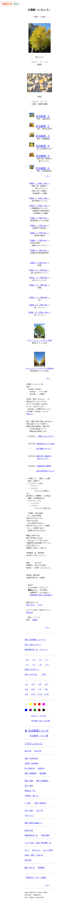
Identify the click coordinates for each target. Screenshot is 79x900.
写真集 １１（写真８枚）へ (39, 276)
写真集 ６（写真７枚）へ (39, 231)
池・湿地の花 (30, 767)
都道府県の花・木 (31, 834)
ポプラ (40, 603)
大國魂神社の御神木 (44, 464)
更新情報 (41, 866)
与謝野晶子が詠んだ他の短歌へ (41, 593)
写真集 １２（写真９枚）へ (39, 283)
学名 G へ (30, 412)
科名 (43, 672)
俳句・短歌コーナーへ (33, 643)
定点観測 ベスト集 (39, 734)
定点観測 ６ (43, 166)
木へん (27, 849)
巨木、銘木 (29, 785)
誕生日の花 (29, 829)
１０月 (33, 692)
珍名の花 (28, 859)
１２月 (46, 692)
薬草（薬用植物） (42, 780)
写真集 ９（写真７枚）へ (39, 261)
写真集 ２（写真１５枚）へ (39, 197)
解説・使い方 (30, 866)
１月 (26, 682)
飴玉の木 (29, 610)
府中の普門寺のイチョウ (45, 469)
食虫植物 (43, 772)
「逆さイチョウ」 (42, 457)
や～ (46, 662)
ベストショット (34, 742)
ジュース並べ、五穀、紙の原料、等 (38, 842)
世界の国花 (45, 834)
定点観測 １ (43, 115)
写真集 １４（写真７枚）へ (39, 303)
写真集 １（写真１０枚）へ (39, 182)
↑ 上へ (47, 625)
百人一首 (39, 809)
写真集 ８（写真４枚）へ (39, 249)
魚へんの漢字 (48, 849)
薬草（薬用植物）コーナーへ (35, 638)
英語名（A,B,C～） (32, 667)
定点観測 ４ (43, 144)
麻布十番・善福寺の (44, 454)
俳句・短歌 (29, 809)
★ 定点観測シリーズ (37, 729)
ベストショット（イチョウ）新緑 (39, 339)
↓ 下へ (47, 174)
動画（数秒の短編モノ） (34, 822)
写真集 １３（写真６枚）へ (39, 296)
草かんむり (36, 849)
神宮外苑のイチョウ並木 (46, 442)
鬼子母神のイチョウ (43, 447)
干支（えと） (30, 814)
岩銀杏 (34, 618)
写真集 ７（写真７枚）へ (39, 239)
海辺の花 (41, 767)
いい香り (28, 802)
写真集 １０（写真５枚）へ (39, 269)
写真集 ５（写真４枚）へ (39, 224)
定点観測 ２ (43, 125)
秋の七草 (38, 750)
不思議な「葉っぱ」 (32, 794)
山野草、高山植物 (31, 762)
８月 (46, 687)
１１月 (39, 692)
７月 (39, 687)
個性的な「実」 (30, 789)
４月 (46, 682)
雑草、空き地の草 (31, 757)
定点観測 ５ (43, 154)
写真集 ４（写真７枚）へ (39, 217)
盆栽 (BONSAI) (41, 802)
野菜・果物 (29, 780)
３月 (39, 682)
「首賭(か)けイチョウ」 (46, 434)
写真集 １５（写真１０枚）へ (39, 311)
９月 (26, 692)
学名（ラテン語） (31, 672)
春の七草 (28, 750)
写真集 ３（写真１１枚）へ (39, 204)
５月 (26, 687)
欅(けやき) (30, 603)
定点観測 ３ (43, 135)
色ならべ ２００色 (38, 714)
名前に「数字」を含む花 (34, 854)
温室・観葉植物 (30, 772)
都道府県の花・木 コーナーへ (36, 648)
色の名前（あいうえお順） (41, 719)
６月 (33, 687)
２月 (33, 682)
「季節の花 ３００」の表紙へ (36, 876)
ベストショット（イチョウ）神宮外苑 (39, 366)
